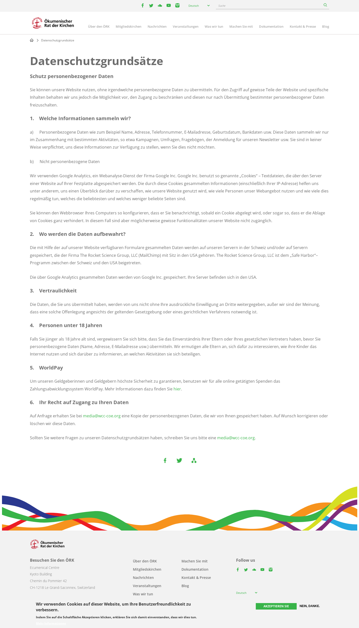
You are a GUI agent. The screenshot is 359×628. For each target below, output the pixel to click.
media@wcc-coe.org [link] (102, 416)
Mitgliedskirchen (128, 26)
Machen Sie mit (241, 26)
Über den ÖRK (98, 26)
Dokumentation (271, 26)
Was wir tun (214, 26)
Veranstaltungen (185, 26)
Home (31, 40)
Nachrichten (157, 26)
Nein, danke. (310, 606)
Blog (325, 26)
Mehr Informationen (51, 623)
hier (177, 389)
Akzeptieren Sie (276, 606)
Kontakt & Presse (303, 26)
